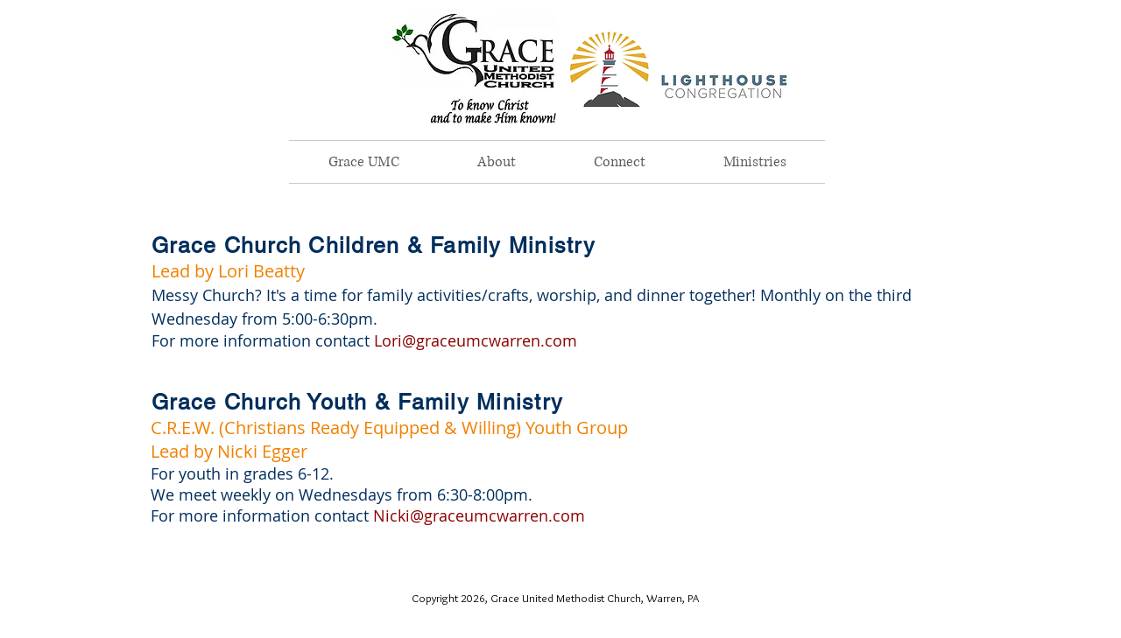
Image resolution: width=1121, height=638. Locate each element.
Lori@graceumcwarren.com (475, 340)
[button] (496, 162)
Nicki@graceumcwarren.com (479, 515)
